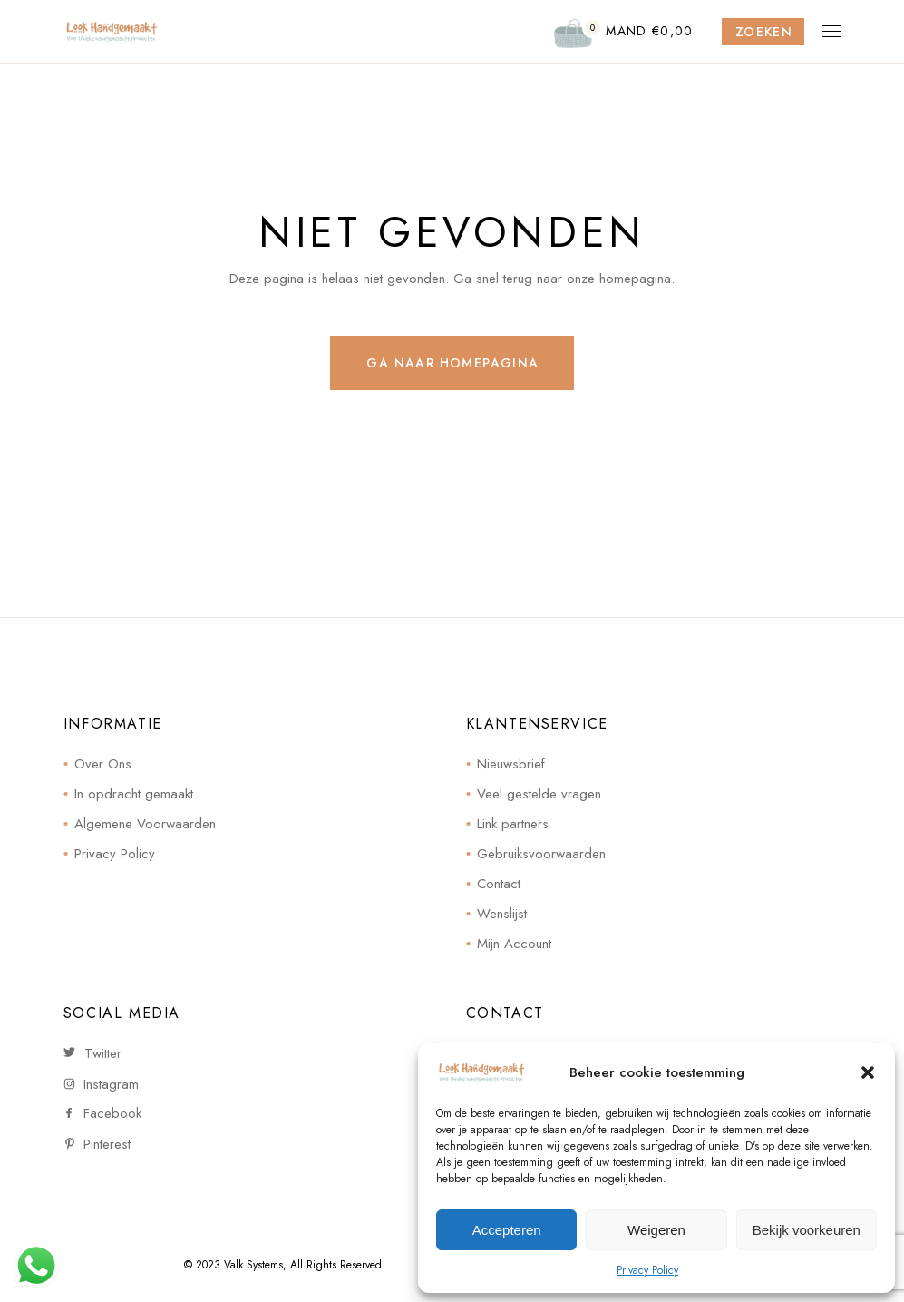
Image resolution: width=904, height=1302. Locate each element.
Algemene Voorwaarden (145, 824)
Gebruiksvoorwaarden (541, 854)
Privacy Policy (647, 1270)
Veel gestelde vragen (539, 794)
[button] (868, 1072)
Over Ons (102, 764)
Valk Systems (253, 1265)
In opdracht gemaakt (133, 794)
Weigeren (656, 1230)
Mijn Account (514, 944)
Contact (498, 884)
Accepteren (506, 1230)
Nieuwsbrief (511, 764)
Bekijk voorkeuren (806, 1230)
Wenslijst (502, 914)
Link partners (513, 824)
